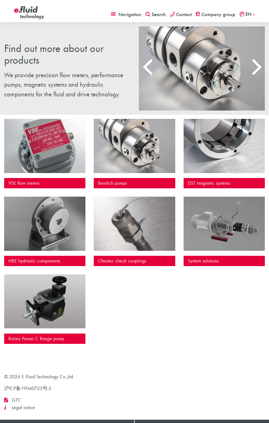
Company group (215, 14)
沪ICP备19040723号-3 (27, 388)
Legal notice (23, 408)
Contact (181, 14)
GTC (16, 400)
